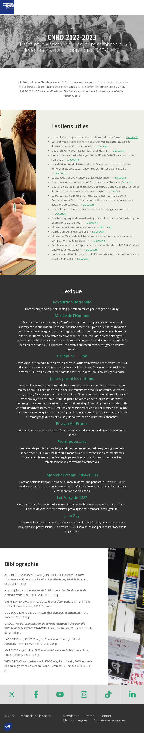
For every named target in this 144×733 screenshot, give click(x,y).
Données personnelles (109, 720)
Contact (105, 716)
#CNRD (72, 29)
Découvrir (132, 137)
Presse (89, 716)
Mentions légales (75, 720)
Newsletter (71, 716)
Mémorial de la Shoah (36, 716)
